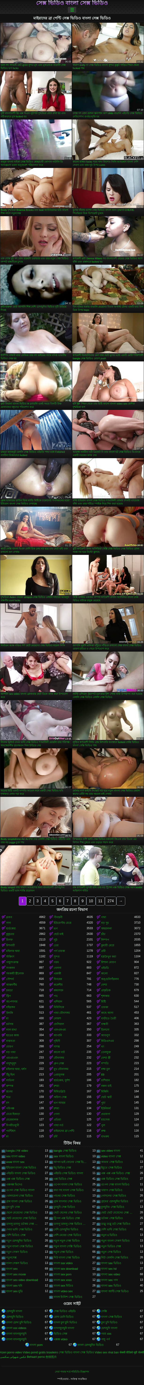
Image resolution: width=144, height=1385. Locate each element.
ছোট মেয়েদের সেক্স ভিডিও (21, 1218)
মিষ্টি (103, 1001)
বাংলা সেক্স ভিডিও (111, 1316)
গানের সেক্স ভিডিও (64, 1195)
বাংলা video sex (63, 1291)
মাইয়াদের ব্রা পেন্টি (64, 1131)
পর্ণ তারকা (59, 951)
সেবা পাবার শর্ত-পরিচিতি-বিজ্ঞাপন (72, 1371)
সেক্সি (104, 1311)
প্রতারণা (105, 1114)
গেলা (57, 1114)
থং (102, 1046)
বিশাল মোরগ (108, 962)
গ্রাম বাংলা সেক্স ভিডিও (19, 1201)
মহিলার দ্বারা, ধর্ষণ (16, 1069)
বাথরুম (105, 1136)
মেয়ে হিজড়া (13, 1114)
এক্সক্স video (61, 1339)
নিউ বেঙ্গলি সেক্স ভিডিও (114, 1257)
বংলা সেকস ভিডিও (17, 1263)
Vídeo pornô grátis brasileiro (40, 1352)
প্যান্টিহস (10, 1131)
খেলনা (57, 967)
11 (100, 901)
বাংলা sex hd (109, 1268)
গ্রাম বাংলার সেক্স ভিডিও (67, 1201)
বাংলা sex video (110, 1274)
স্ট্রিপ (8, 996)
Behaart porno (36, 1357)
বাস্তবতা (10, 1041)
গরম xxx (106, 1333)
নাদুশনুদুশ (11, 1063)
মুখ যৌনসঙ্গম (61, 1069)
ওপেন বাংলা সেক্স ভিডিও (68, 1184)
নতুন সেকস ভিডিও (17, 1252)
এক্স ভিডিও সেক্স (63, 1179)
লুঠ (55, 939)
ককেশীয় (58, 984)
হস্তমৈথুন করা (108, 956)
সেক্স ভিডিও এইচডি (65, 1311)
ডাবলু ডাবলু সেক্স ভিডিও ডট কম (70, 1223)
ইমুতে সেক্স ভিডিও (111, 1167)
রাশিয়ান (105, 1080)
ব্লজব (9, 917)
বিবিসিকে (59, 1007)
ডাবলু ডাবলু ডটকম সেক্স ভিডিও (22, 1223)
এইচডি (105, 967)
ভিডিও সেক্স (60, 1333)
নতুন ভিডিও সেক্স (111, 1246)
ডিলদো (105, 1029)
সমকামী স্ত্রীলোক (15, 973)
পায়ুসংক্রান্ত (12, 962)
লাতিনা (10, 1080)
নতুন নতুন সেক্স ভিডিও (67, 1240)
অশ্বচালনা (106, 928)
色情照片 (51, 1357)
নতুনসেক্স (11, 1257)
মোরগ (9, 1046)
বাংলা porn (36, 1345)
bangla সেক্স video (17, 1150)
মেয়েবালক (12, 1119)
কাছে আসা (107, 1012)
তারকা (104, 1007)
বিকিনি (104, 1091)
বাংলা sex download (66, 1268)
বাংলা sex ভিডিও (111, 1285)
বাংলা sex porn (63, 1274)
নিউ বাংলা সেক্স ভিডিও (67, 1257)
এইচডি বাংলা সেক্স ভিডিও (20, 1173)
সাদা (8, 923)
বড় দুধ (105, 923)
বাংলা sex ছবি (14, 1285)
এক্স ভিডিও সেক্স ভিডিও (114, 1179)
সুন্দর (57, 956)
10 (91, 901)
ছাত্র (8, 1097)
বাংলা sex (12, 1268)
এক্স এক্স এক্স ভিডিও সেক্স (115, 1173)
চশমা (56, 1086)
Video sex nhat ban (107, 1352)
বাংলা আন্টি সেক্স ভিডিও (115, 1291)
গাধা (103, 917)
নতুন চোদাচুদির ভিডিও (18, 1240)
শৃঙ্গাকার (105, 996)
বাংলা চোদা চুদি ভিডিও (18, 1322)
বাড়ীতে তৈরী (108, 1018)
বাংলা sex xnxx (63, 1280)
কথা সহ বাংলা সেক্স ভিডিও (69, 1190)
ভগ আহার (59, 1102)
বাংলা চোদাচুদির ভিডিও (90, 1345)
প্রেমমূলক (59, 1074)
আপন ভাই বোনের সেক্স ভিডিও (70, 1162)
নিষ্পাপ (105, 939)
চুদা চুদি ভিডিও (109, 1322)
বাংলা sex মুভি (14, 1291)
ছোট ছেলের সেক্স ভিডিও (68, 1212)
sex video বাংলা (110, 1150)
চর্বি (55, 1136)
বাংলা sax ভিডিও (111, 1263)
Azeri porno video (11, 1352)
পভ (56, 996)
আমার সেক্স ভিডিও (112, 1162)
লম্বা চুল (105, 1069)
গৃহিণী (57, 1041)
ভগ (56, 928)
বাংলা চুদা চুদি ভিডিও (65, 1322)
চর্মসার (9, 1024)
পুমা (103, 1102)
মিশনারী (10, 945)
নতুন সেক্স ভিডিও (64, 1252)
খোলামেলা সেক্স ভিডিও (19, 1195)
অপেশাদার (12, 1001)
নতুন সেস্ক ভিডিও (111, 1252)
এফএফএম (60, 1029)
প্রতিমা (57, 1119)
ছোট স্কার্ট (106, 1097)
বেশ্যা (104, 984)
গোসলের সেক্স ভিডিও (113, 1195)
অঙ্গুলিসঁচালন (110, 979)
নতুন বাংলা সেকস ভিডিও (115, 1240)
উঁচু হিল (10, 1074)
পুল (103, 1125)
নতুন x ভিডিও (109, 1235)
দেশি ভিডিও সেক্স (16, 1235)
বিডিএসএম (107, 1041)
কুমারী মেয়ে (107, 945)
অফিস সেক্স (60, 1097)
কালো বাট (59, 1052)
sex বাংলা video (15, 1156)
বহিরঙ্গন (10, 1007)
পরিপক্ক (10, 1108)
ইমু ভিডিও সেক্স (62, 1167)
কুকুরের (10, 934)
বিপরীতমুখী (12, 1125)
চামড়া (9, 990)
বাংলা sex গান (109, 1280)
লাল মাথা (11, 1029)
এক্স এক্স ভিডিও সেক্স (18, 1179)
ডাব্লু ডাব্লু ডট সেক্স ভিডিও (115, 1223)
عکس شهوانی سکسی (13, 1357)
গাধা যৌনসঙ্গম (62, 1012)
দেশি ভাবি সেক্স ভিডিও (113, 1229)
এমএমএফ (12, 1057)
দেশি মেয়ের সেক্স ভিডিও (67, 1235)
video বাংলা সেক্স (111, 1156)
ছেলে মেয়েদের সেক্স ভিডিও (21, 1212)
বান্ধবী (104, 1024)
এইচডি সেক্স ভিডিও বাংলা (68, 1173)
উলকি (9, 1012)
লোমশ (57, 1018)
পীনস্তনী (58, 917)
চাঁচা (103, 934)
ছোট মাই (58, 934)
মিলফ (9, 939)
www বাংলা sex (15, 1162)
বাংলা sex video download (22, 1280)
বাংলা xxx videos (16, 1328)
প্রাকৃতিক (105, 990)
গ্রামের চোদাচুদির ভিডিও (114, 1201)
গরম (56, 962)
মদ (7, 1102)
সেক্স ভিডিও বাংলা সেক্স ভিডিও (72, 3)
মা (7, 1018)
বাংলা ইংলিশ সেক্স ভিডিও (68, 1297)
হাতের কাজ (12, 1035)
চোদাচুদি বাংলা (14, 1311)
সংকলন (10, 967)
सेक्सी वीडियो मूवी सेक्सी (132, 1352)
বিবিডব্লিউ (59, 1091)
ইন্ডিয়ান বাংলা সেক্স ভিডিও (21, 1167)
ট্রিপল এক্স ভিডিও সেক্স (67, 1218)
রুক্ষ (103, 1131)
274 (110, 901)
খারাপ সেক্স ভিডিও (111, 1190)
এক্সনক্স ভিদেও (14, 1184)
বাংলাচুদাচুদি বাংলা (64, 1328)
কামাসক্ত (58, 990)
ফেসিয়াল (59, 1024)
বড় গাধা (10, 1052)
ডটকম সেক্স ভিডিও (112, 1218)
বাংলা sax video (63, 1263)
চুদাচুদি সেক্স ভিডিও (64, 1207)
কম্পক (9, 1086)
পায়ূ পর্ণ (105, 1339)
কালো (104, 973)
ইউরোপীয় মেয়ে (62, 923)
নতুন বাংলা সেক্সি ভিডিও (67, 1246)
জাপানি (58, 1035)
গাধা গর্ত (58, 1125)
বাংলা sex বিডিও (63, 1285)
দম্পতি (105, 1063)
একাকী (57, 973)
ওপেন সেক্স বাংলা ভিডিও (115, 1184)
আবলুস (105, 1035)
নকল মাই (106, 1086)
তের (56, 945)
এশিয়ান (58, 1001)
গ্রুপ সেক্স (59, 1063)
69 (102, 1074)
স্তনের (9, 1091)
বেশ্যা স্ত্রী (105, 1057)
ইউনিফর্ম (106, 1108)
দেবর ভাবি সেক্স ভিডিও (19, 1229)
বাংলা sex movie (16, 1274)
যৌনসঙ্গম (59, 1057)
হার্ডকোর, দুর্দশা (62, 1080)
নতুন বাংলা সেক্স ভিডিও (19, 1246)
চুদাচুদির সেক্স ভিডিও (112, 1207)
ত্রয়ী (103, 951)
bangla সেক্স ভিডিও (65, 1150)
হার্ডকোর (11, 928)
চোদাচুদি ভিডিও (14, 1316)
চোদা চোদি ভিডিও (64, 1316)
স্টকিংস (10, 956)
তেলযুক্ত (106, 1052)
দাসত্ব (57, 1046)
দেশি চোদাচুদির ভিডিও (66, 1229)
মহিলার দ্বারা (13, 951)
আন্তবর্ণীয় (11, 984)
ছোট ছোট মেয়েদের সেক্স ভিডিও (117, 1212)
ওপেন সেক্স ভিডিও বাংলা (20, 1190)
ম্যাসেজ (105, 1119)
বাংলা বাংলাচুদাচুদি (16, 1333)
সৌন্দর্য (10, 979)
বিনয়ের (58, 979)
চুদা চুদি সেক (13, 1207)
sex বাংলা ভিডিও (64, 1156)
